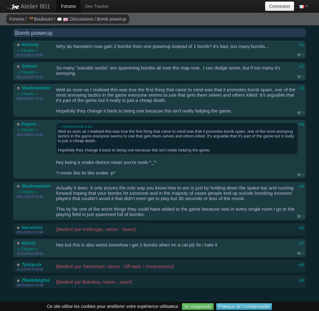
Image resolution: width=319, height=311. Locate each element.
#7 (301, 243)
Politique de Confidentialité (244, 306)
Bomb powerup (111, 19)
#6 (301, 227)
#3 (301, 88)
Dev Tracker (97, 6)
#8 (301, 264)
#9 (301, 280)
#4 (301, 124)
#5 (301, 186)
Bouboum (41, 19)
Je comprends (198, 306)
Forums (68, 6)
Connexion (279, 6)
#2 (301, 66)
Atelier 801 (28, 6)
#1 (301, 44)
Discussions (75, 19)
